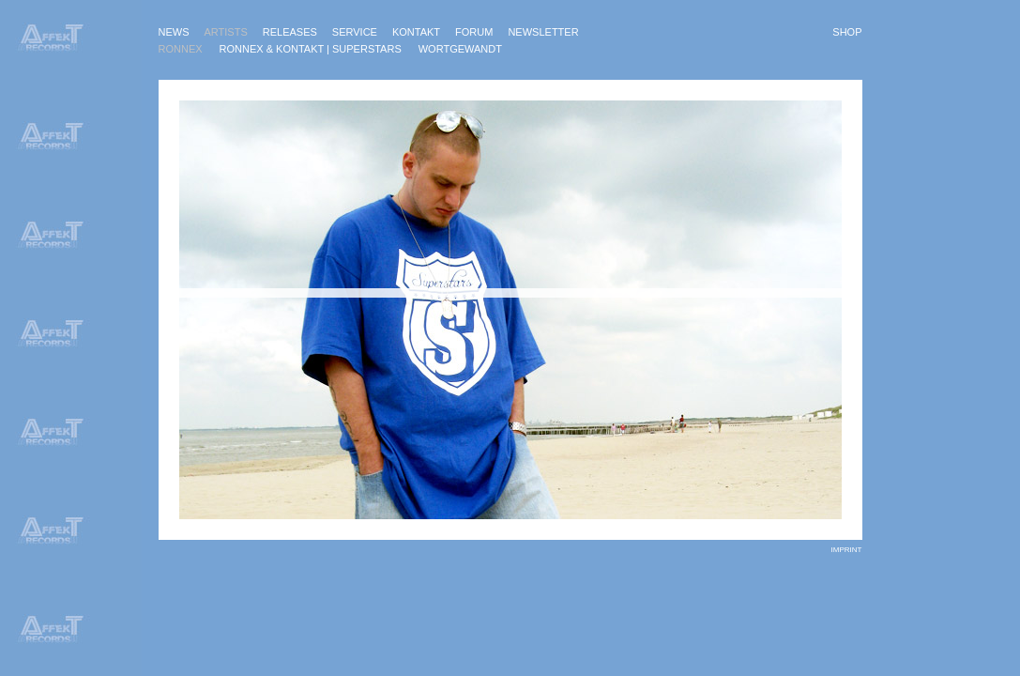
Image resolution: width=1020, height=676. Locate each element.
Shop (846, 32)
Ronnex (181, 48)
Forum (474, 32)
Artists (226, 32)
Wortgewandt (460, 48)
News (174, 32)
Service (354, 32)
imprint (846, 549)
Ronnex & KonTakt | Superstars (311, 48)
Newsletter (543, 32)
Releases (290, 32)
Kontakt (416, 32)
